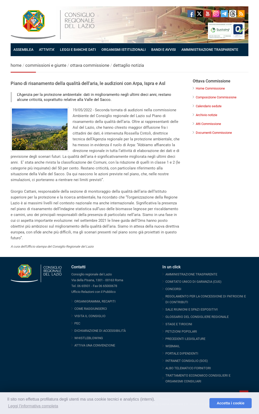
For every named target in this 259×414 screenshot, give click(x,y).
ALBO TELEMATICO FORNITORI (188, 368)
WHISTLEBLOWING (88, 338)
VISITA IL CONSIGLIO (89, 316)
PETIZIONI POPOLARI (181, 331)
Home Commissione (210, 88)
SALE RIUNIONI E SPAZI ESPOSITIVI (191, 309)
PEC (77, 323)
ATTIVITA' (46, 50)
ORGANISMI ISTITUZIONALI (123, 50)
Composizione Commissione (216, 97)
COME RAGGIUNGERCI (90, 309)
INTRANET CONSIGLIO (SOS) (186, 361)
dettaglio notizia (128, 65)
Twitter (199, 13)
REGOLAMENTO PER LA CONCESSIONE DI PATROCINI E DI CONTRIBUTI (205, 299)
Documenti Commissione (214, 133)
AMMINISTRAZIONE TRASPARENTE (209, 50)
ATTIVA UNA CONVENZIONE (94, 345)
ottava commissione (89, 65)
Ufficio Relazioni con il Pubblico (93, 292)
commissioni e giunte (45, 65)
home (16, 65)
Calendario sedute (209, 106)
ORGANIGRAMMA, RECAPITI (95, 301)
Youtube (207, 13)
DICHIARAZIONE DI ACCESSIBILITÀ (100, 331)
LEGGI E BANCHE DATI (78, 50)
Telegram (224, 13)
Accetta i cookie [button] (231, 403)
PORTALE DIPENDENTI (181, 353)
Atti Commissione (208, 124)
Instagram (216, 13)
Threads (232, 13)
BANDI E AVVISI (163, 50)
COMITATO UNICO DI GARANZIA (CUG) (193, 282)
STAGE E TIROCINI (178, 324)
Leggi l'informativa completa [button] (33, 406)
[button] (204, 403)
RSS (241, 13)
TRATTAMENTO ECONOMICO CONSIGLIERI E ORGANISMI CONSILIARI (197, 378)
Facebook (191, 13)
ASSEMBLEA (23, 50)
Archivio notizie (206, 115)
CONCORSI (173, 289)
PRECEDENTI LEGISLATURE (185, 339)
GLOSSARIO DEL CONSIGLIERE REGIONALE (197, 317)
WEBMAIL (172, 346)
